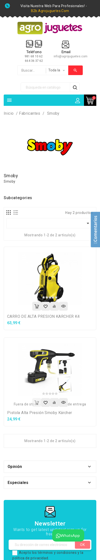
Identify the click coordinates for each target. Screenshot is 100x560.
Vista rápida (63, 306)
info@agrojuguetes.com (70, 56)
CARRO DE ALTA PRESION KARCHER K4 (43, 316)
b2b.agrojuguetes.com (50, 11)
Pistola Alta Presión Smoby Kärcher (39, 412)
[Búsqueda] (45, 87)
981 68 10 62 (34, 56)
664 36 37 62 (34, 61)
